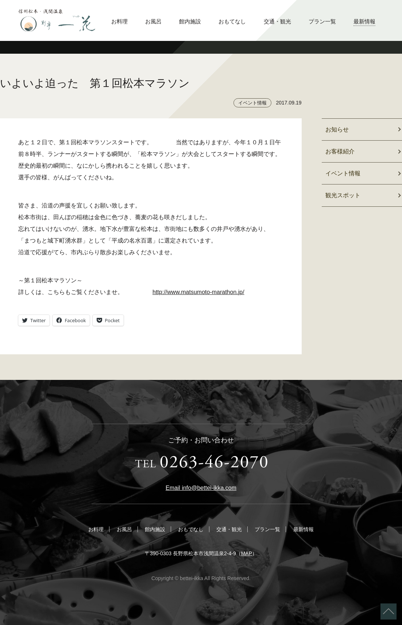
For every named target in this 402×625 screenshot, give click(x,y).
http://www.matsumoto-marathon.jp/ (198, 292)
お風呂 (153, 21)
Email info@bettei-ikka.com (201, 488)
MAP (246, 553)
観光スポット (342, 195)
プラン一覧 (322, 21)
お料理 (119, 21)
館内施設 (190, 21)
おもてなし (232, 21)
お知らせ (337, 129)
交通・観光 (277, 21)
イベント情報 (252, 103)
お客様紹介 (340, 151)
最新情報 (364, 21)
